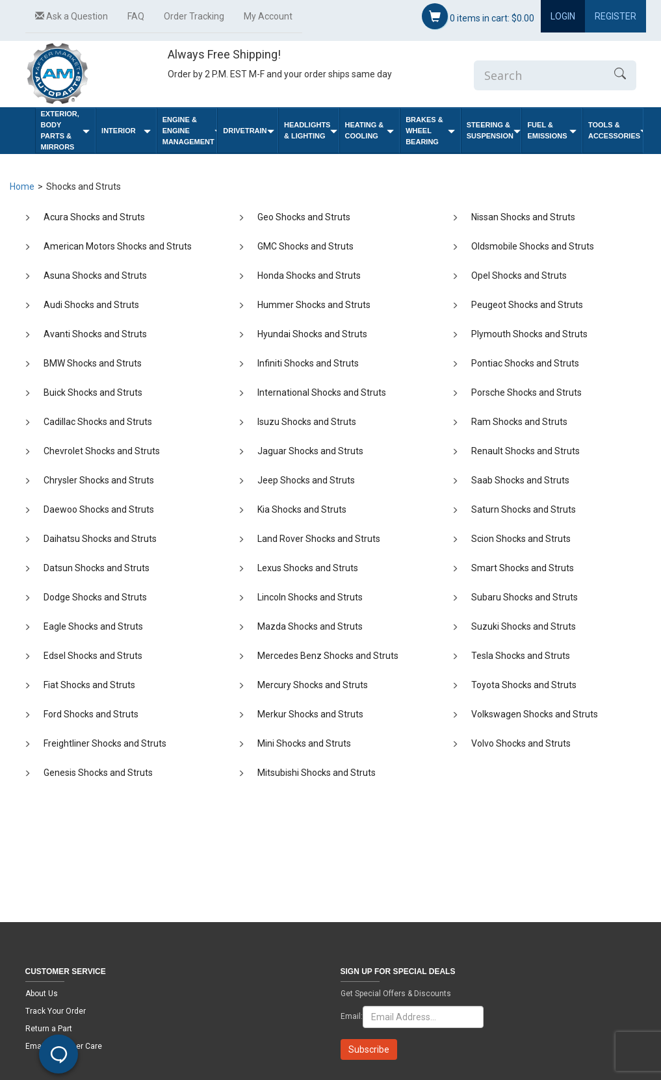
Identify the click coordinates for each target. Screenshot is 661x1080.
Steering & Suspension (494, 130)
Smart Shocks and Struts (522, 568)
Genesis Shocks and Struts (98, 772)
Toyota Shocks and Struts (524, 685)
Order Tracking (194, 16)
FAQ (135, 16)
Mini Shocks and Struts (304, 743)
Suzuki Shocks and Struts (523, 626)
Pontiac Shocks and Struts (525, 363)
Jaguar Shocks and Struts (310, 451)
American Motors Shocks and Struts (118, 246)
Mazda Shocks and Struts (310, 626)
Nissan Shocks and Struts (523, 217)
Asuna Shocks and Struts (95, 275)
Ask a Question (71, 16)
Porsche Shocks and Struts (526, 392)
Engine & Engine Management (189, 131)
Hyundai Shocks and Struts (312, 334)
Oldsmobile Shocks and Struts (532, 246)
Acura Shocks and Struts (94, 217)
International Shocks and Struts (321, 392)
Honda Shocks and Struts (309, 275)
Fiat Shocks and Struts (89, 685)
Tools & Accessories (615, 130)
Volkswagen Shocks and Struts (534, 714)
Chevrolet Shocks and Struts (102, 451)
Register (615, 16)
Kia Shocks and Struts (301, 509)
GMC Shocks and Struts (305, 246)
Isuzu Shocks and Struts (306, 422)
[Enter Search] (539, 75)
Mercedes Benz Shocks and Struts (327, 655)
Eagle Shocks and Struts (93, 626)
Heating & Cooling (370, 130)
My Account (268, 16)
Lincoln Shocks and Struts (310, 597)
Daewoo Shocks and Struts (99, 509)
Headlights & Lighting (311, 130)
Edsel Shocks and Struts (93, 655)
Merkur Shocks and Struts (310, 714)
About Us (41, 993)
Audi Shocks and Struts (91, 305)
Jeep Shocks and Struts (306, 480)
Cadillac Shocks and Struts (98, 422)
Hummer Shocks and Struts (313, 305)
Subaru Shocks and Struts (524, 597)
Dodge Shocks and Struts (95, 597)
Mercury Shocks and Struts (312, 685)
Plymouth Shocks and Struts (529, 334)
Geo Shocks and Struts (303, 217)
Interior (126, 131)
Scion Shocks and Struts (521, 539)
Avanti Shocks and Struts (95, 334)
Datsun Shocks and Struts (96, 568)
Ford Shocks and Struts (91, 714)
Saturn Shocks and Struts (523, 509)
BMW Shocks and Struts (93, 363)
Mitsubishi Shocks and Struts (316, 772)
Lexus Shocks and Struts (307, 568)
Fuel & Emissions (552, 130)
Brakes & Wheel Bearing (430, 131)
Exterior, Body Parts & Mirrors (65, 130)
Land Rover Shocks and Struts (318, 539)
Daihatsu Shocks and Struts (100, 539)
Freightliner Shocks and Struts (105, 743)
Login (563, 16)
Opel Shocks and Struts (519, 275)
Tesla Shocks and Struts (520, 655)
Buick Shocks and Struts (93, 392)
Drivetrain (248, 131)
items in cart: (478, 16)
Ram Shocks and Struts (519, 422)
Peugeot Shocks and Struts (527, 305)
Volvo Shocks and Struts (521, 743)
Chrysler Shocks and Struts (99, 480)
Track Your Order (55, 1011)
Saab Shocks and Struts (520, 480)
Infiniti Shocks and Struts (308, 363)
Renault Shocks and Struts (525, 451)
